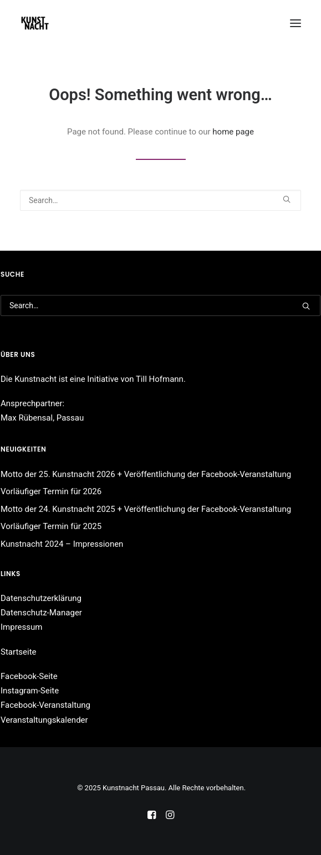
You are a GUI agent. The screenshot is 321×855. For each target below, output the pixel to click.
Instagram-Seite (30, 691)
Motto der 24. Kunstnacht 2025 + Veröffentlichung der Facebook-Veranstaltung (146, 509)
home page (233, 132)
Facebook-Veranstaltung (45, 705)
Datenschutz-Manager (41, 613)
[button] (295, 23)
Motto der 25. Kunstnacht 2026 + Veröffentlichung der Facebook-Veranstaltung (146, 474)
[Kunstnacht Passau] (35, 23)
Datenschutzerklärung (41, 598)
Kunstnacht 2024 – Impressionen (62, 544)
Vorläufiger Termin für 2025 (51, 526)
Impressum (21, 627)
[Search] (160, 200)
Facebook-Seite (29, 676)
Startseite (19, 652)
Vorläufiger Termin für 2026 (51, 491)
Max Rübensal (27, 418)
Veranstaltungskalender (44, 720)
